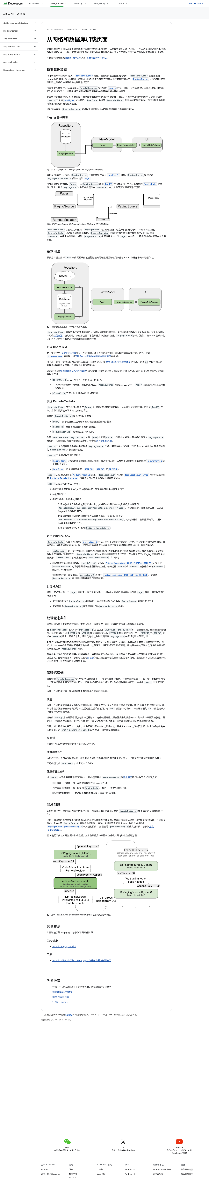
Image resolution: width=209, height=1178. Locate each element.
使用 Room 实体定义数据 (118, 362)
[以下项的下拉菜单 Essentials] (43, 3)
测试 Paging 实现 (60, 997)
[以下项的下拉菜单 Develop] (86, 3)
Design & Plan (72, 29)
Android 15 (130, 1169)
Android (44, 1169)
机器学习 (73, 1174)
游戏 (71, 1169)
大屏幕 (100, 1169)
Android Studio (196, 3)
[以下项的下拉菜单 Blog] (127, 3)
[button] (16, 23)
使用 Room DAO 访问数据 (73, 371)
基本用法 (127, 777)
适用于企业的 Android (51, 1174)
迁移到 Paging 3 (60, 1002)
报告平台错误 (187, 1169)
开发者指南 (158, 1174)
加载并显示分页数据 (62, 992)
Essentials (34, 3)
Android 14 (130, 1174)
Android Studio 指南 (162, 1169)
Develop (78, 3)
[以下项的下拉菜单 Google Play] (109, 3)
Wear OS (101, 1174)
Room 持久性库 (73, 57)
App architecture (14, 14)
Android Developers (55, 29)
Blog (121, 3)
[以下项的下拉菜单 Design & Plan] (67, 3)
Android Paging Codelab (64, 946)
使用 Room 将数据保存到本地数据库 (93, 356)
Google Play (99, 3)
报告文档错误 (187, 1174)
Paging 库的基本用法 (96, 57)
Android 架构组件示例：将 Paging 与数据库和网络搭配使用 (81, 960)
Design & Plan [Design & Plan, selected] (56, 3)
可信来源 (58, 335)
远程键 (90, 657)
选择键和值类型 (104, 440)
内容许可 (68, 1015)
